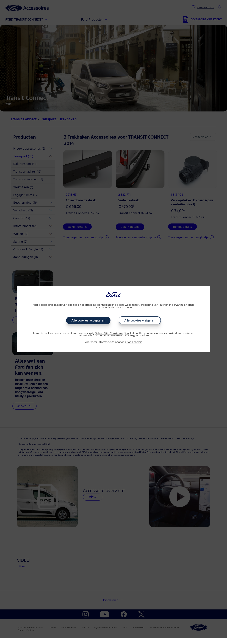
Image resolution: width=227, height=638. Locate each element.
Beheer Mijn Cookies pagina (112, 333)
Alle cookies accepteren (88, 320)
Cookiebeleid (134, 342)
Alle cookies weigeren (139, 320)
